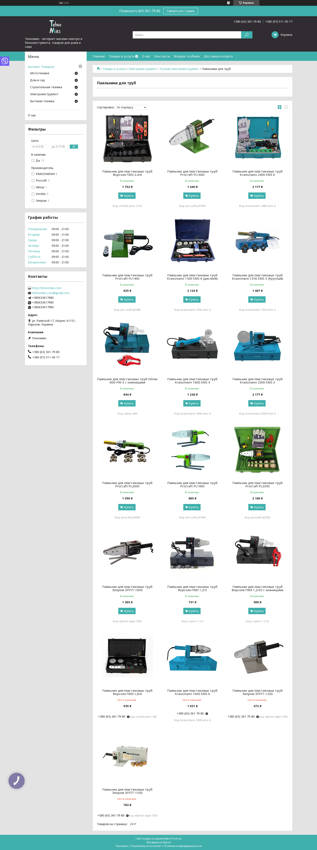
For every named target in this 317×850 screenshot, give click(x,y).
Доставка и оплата (218, 56)
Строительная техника (46, 87)
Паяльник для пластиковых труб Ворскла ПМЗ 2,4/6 (127, 173)
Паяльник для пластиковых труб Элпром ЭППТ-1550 (127, 791)
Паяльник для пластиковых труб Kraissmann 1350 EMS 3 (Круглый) (257, 276)
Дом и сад (37, 80)
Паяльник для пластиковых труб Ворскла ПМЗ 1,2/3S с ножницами (257, 588)
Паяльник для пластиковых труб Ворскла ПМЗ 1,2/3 (192, 588)
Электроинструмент (143, 69)
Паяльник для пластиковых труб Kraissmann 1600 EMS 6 (192, 692)
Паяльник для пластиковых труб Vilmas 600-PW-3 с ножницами (127, 380)
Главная (99, 56)
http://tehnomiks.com (46, 288)
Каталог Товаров (41, 67)
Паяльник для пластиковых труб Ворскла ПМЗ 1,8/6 (127, 692)
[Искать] (246, 34)
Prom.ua (176, 838)
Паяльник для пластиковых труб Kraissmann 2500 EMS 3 (257, 380)
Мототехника (39, 73)
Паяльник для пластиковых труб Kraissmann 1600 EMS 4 (192, 380)
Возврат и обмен (187, 56)
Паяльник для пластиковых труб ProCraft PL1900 (192, 484)
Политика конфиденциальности (183, 846)
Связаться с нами (181, 11)
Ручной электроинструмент (179, 69)
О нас (146, 56)
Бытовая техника (42, 101)
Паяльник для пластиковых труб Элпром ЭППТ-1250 (257, 692)
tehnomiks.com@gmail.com (50, 293)
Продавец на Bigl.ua (158, 842)
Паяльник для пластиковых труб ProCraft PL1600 (192, 173)
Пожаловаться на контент (146, 846)
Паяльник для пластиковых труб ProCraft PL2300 (257, 484)
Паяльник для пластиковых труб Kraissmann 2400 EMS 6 (257, 173)
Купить (129, 196)
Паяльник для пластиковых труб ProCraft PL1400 (127, 276)
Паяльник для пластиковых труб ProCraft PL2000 (127, 484)
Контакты (162, 56)
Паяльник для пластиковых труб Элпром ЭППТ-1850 (127, 588)
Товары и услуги (121, 56)
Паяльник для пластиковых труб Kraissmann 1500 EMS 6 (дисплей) (192, 276)
